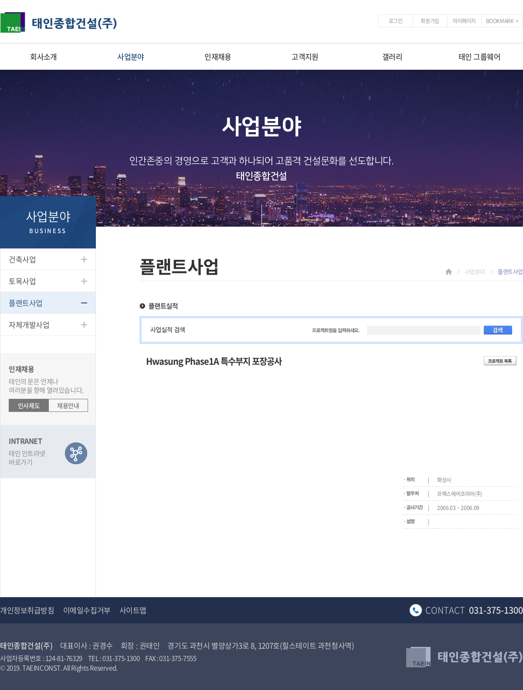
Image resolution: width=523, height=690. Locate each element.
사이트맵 (132, 610)
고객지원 (305, 56)
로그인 (396, 21)
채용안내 (68, 405)
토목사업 (22, 280)
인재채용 (217, 56)
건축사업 (22, 259)
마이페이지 (464, 21)
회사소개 (43, 56)
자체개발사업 (29, 324)
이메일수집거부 (87, 610)
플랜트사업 (26, 302)
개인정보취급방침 (27, 610)
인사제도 (29, 405)
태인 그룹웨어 (479, 56)
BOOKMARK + (502, 21)
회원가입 (430, 21)
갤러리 (392, 56)
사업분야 (130, 56)
